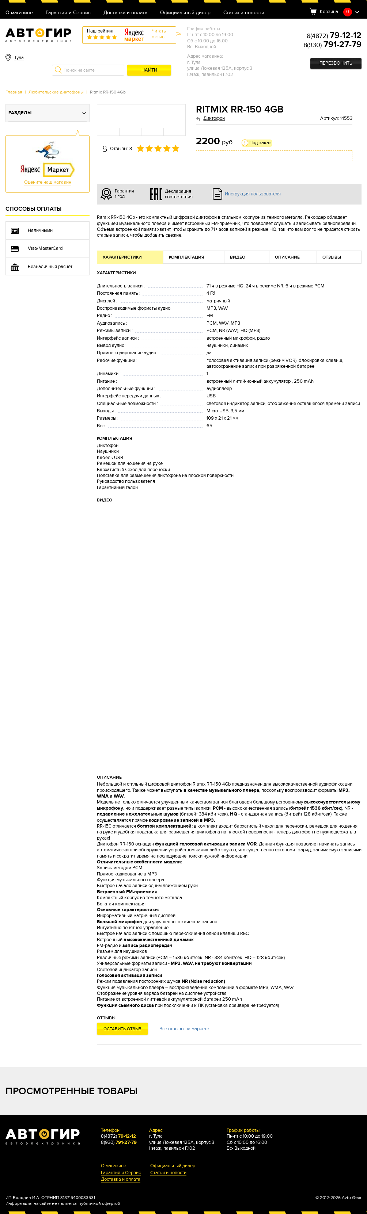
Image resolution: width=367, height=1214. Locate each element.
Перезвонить (335, 63)
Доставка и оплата (125, 13)
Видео (237, 257)
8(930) (332, 45)
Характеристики (122, 257)
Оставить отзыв (122, 1028)
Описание (287, 257)
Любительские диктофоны (56, 92)
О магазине (19, 13)
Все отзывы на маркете (184, 1029)
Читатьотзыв (159, 34)
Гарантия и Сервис (68, 13)
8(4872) (334, 36)
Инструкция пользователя (253, 194)
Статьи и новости (243, 13)
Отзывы (331, 257)
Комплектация (186, 257)
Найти (149, 70)
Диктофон (214, 118)
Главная (13, 92)
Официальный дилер (185, 13)
